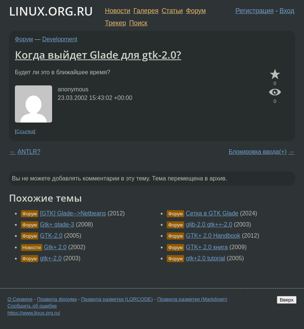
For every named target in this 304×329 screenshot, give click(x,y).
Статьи (172, 10)
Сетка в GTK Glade (212, 213)
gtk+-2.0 (50, 258)
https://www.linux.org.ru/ (33, 313)
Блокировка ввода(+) (258, 152)
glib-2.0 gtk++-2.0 (209, 224)
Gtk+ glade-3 (57, 224)
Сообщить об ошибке (32, 306)
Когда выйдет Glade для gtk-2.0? (98, 55)
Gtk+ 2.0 (55, 247)
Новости (117, 10)
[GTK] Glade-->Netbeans (73, 213)
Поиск (138, 23)
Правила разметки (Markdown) (192, 299)
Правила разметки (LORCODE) (117, 299)
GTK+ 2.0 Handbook (213, 235)
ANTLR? (28, 152)
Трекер (115, 23)
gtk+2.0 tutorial (205, 258)
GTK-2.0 (51, 235)
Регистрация (255, 10)
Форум (196, 10)
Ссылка (25, 131)
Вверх (287, 300)
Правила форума (57, 299)
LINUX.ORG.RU (51, 11)
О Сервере (20, 299)
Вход (286, 10)
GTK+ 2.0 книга (207, 247)
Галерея (146, 10)
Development (59, 39)
